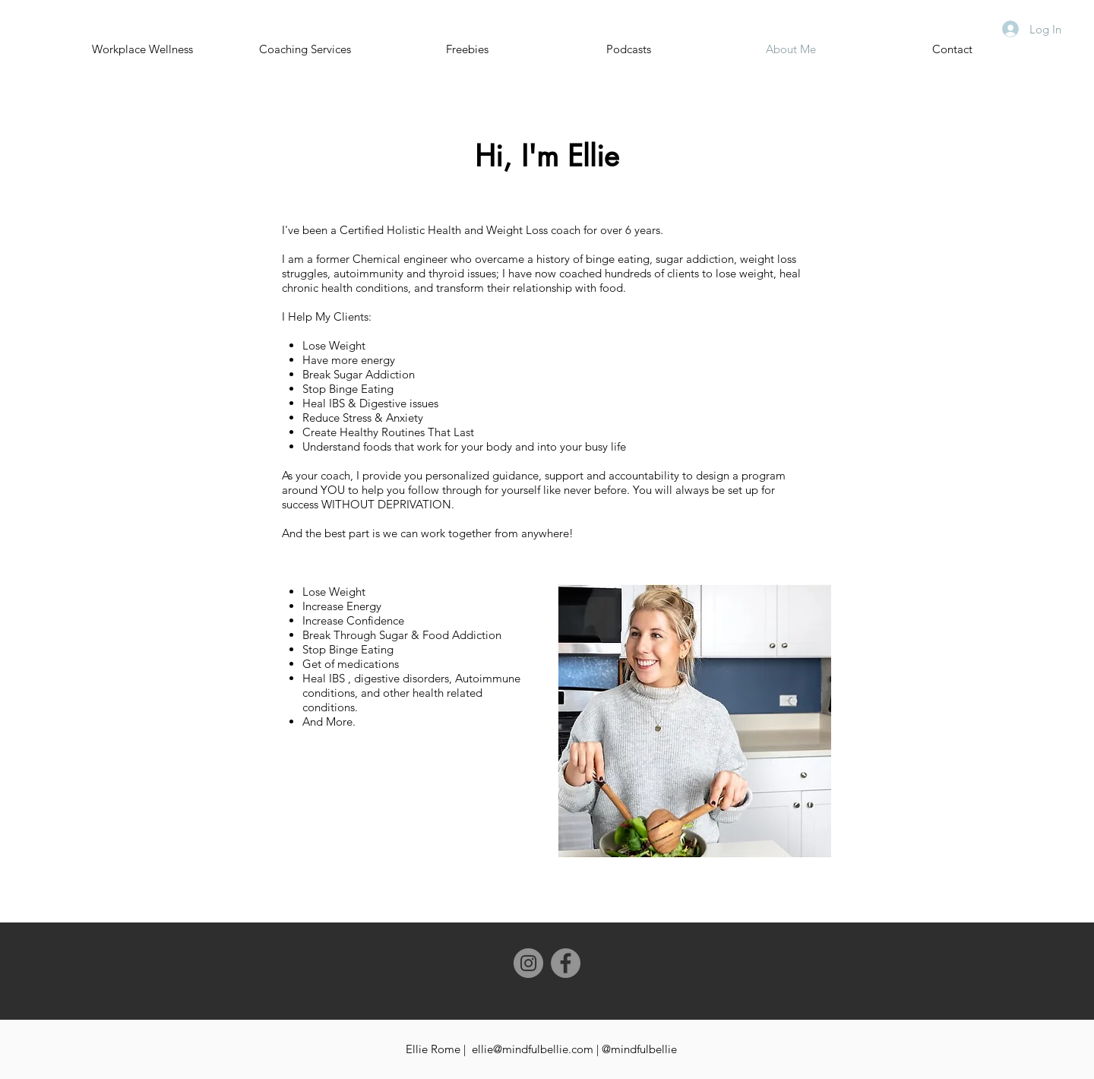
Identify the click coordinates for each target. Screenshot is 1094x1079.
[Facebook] (565, 963)
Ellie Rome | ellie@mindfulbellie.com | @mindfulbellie (541, 1049)
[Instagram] (528, 963)
